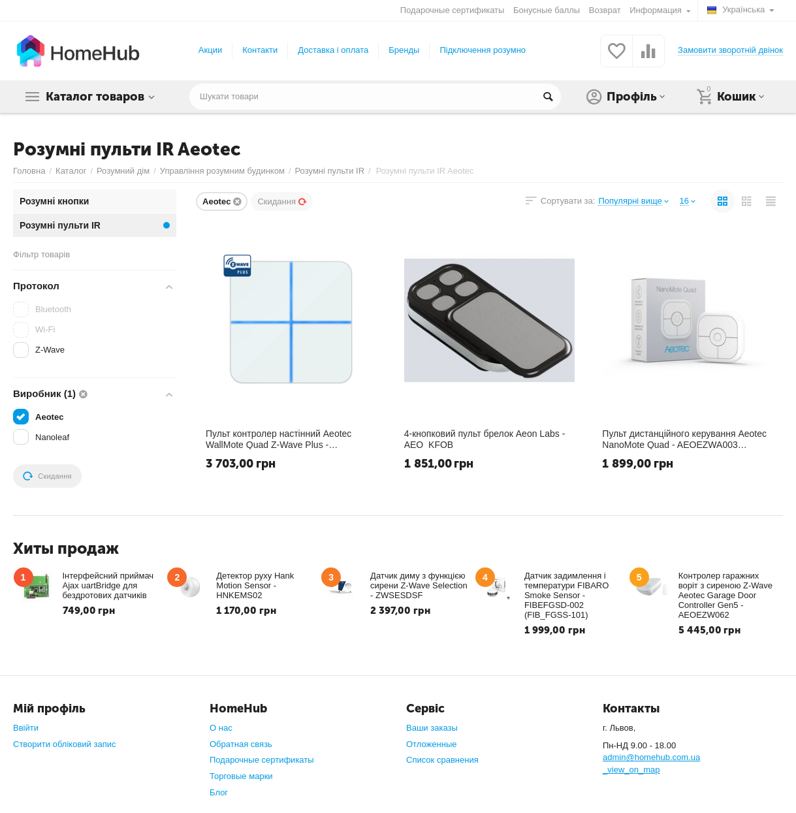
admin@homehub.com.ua (651, 757)
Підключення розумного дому (497, 50)
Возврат (605, 10)
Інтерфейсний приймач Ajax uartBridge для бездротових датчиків (108, 585)
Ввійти (26, 728)
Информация (656, 10)
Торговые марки (241, 776)
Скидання (282, 201)
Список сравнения (442, 760)
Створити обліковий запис (64, 744)
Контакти (260, 50)
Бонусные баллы (546, 10)
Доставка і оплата (333, 50)
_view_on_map (631, 769)
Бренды (404, 50)
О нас (221, 728)
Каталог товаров (95, 96)
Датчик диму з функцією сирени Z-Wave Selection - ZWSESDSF (419, 585)
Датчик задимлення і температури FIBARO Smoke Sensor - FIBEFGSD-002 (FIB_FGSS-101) (566, 595)
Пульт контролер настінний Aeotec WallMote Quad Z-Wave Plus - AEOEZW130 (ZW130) (278, 438)
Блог (219, 792)
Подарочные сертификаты (452, 10)
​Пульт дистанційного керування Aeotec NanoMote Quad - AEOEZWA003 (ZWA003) (684, 438)
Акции (210, 50)
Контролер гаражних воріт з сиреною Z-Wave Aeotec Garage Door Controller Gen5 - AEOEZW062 (725, 595)
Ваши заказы (432, 728)
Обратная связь (241, 744)
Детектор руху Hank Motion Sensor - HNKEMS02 (255, 585)
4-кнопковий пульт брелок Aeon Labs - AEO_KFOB (484, 438)
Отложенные (431, 744)
